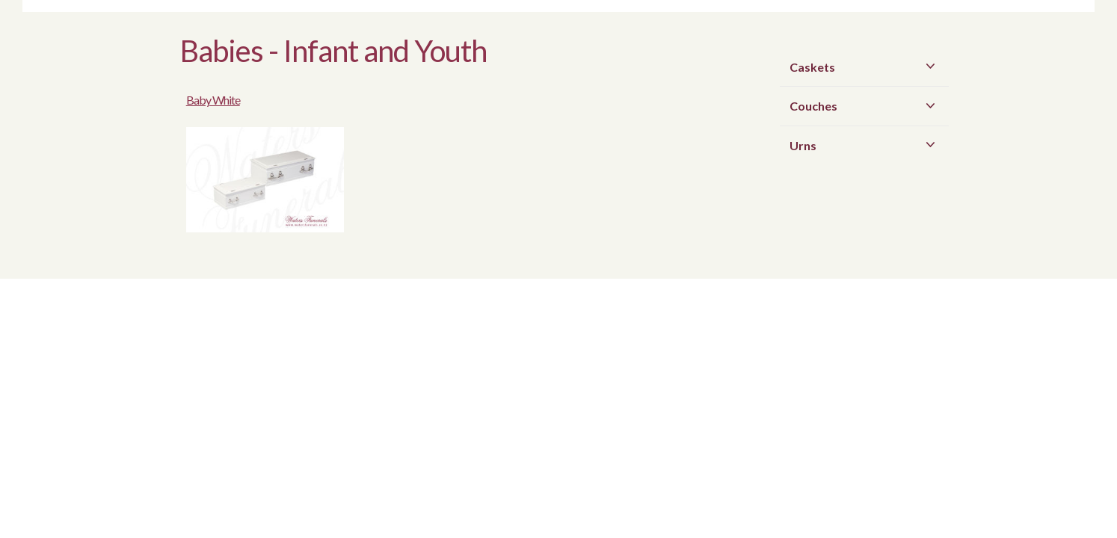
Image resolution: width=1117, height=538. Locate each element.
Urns (866, 145)
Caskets (866, 66)
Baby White (350, 92)
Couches (866, 105)
